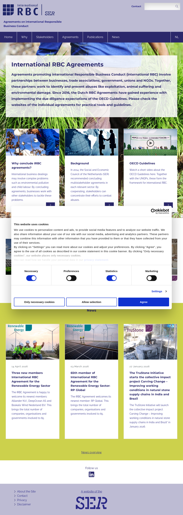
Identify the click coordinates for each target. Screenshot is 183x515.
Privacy (22, 500)
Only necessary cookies (39, 301)
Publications (95, 37)
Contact (136, 6)
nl (177, 37)
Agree (144, 301)
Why (24, 37)
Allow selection (91, 301)
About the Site (26, 491)
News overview (91, 452)
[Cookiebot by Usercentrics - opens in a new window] (153, 211)
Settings (157, 291)
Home (8, 37)
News (116, 37)
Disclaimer (24, 504)
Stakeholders (45, 37)
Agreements (70, 37)
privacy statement (96, 259)
